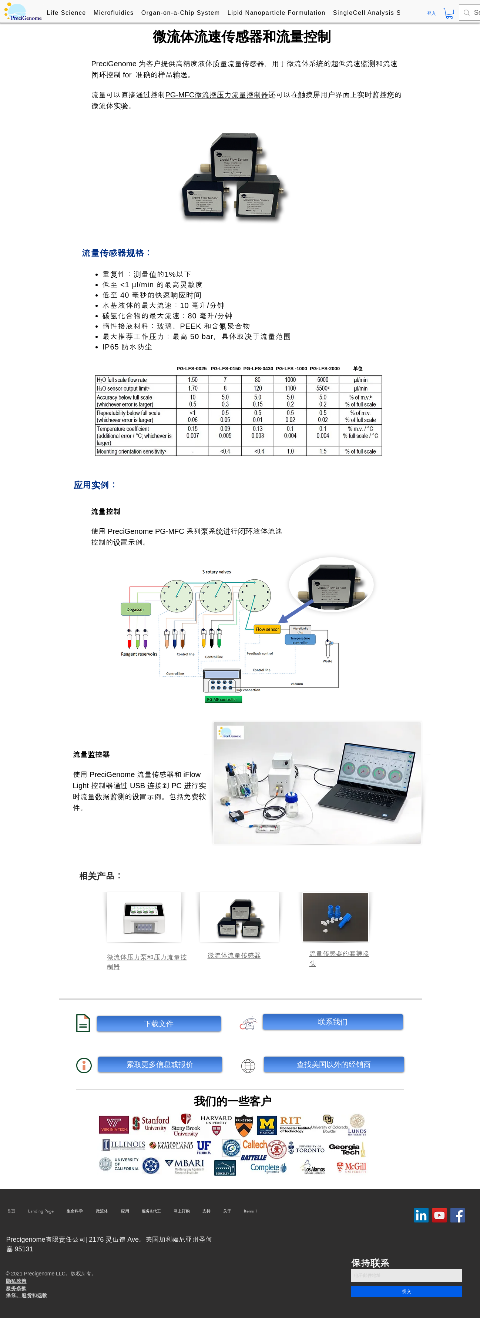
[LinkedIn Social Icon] (421, 1215)
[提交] (406, 1291)
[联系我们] (333, 1022)
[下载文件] (159, 1023)
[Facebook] (457, 1215)
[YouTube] (439, 1215)
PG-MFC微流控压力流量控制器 (217, 95)
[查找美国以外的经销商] (334, 1064)
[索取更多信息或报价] (160, 1064)
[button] (66, 13)
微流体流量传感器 (234, 955)
